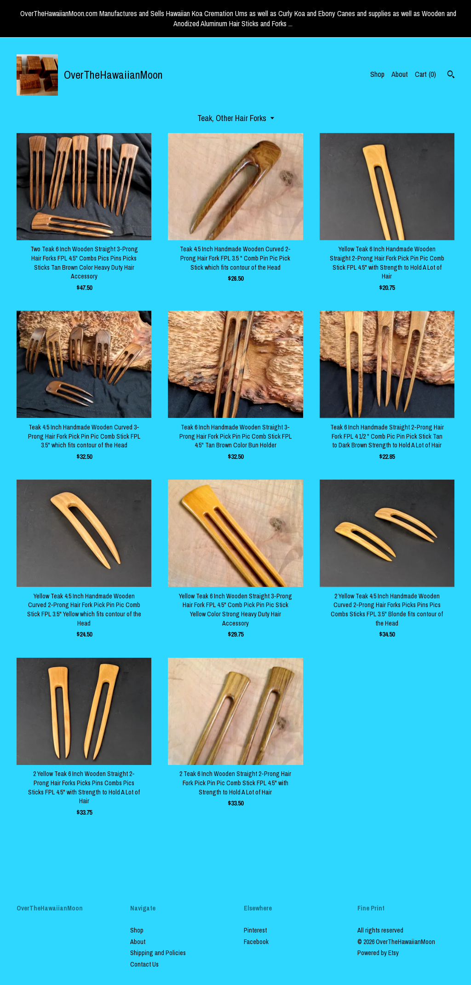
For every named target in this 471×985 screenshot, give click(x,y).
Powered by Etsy (378, 953)
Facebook (256, 942)
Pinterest (255, 930)
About (399, 74)
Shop (377, 74)
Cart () (425, 74)
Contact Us (144, 964)
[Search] (451, 75)
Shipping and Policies (158, 953)
